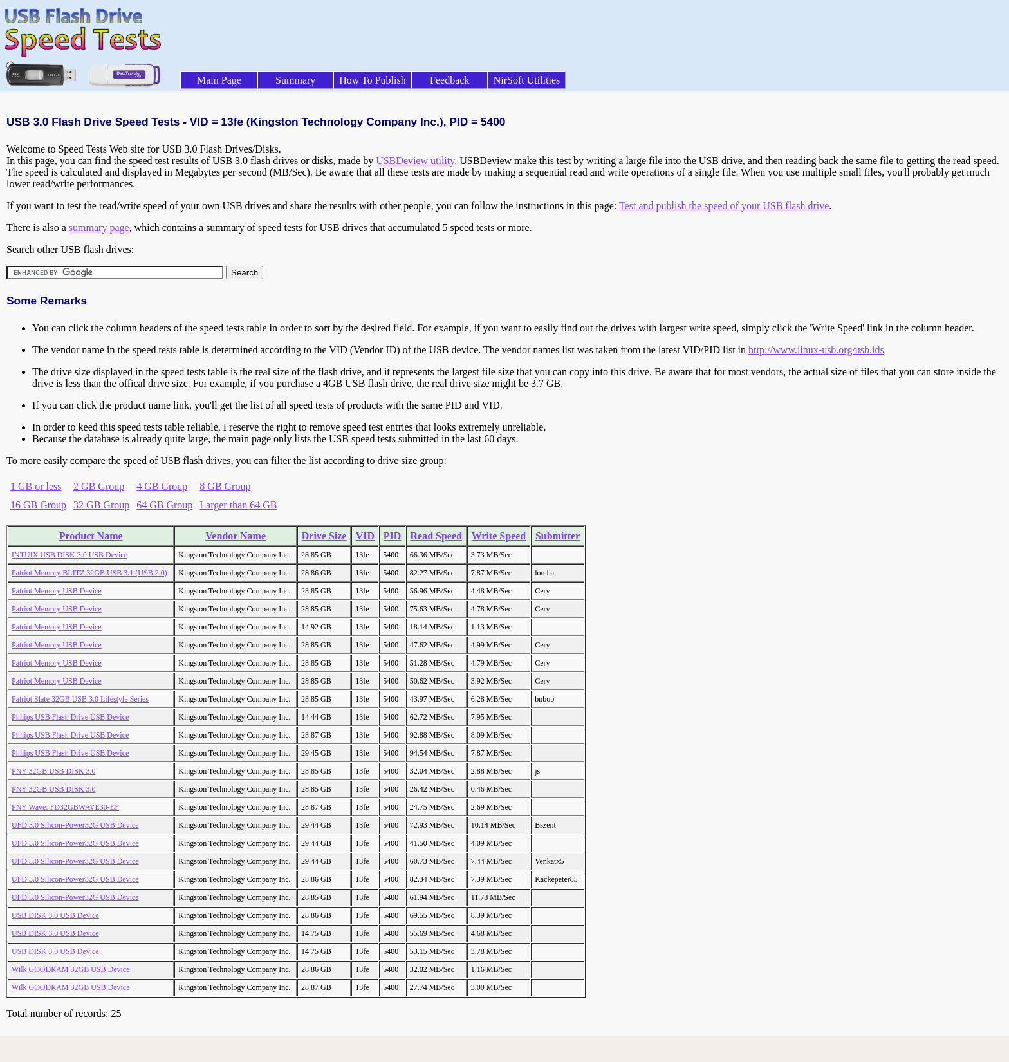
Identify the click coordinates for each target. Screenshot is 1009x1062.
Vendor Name (235, 535)
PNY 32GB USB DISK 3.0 (54, 771)
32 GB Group (101, 504)
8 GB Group (224, 486)
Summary (295, 80)
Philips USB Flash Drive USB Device (70, 717)
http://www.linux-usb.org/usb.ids (816, 349)
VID (365, 535)
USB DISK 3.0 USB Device (55, 915)
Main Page (219, 80)
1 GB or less (36, 486)
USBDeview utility (415, 160)
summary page (99, 227)
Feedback (449, 80)
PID (393, 535)
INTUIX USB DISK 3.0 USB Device (69, 554)
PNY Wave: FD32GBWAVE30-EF (65, 807)
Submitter (557, 535)
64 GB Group (164, 504)
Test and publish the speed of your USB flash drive (724, 205)
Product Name (91, 535)
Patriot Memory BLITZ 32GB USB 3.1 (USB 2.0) (89, 572)
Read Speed (435, 535)
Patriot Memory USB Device (57, 590)
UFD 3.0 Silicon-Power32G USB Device (75, 825)
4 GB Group (161, 486)
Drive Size (324, 535)
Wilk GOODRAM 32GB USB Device (71, 969)
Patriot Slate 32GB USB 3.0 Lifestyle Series (80, 698)
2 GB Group (98, 486)
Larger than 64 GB (238, 504)
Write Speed (499, 535)
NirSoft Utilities (527, 80)
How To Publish (372, 80)
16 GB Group (38, 504)
